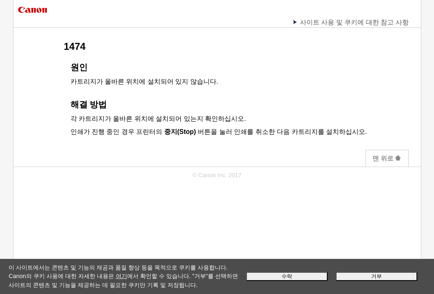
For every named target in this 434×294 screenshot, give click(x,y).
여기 (121, 276)
